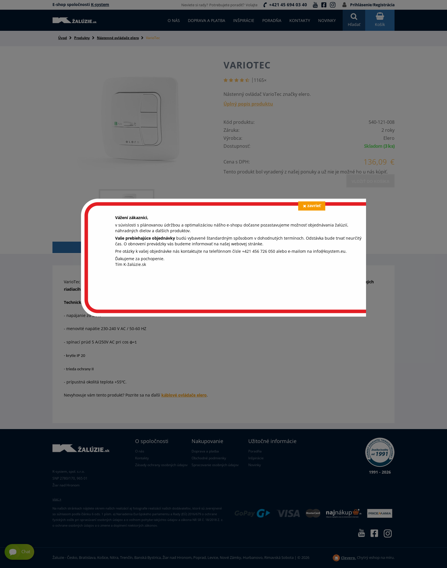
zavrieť (312, 205)
